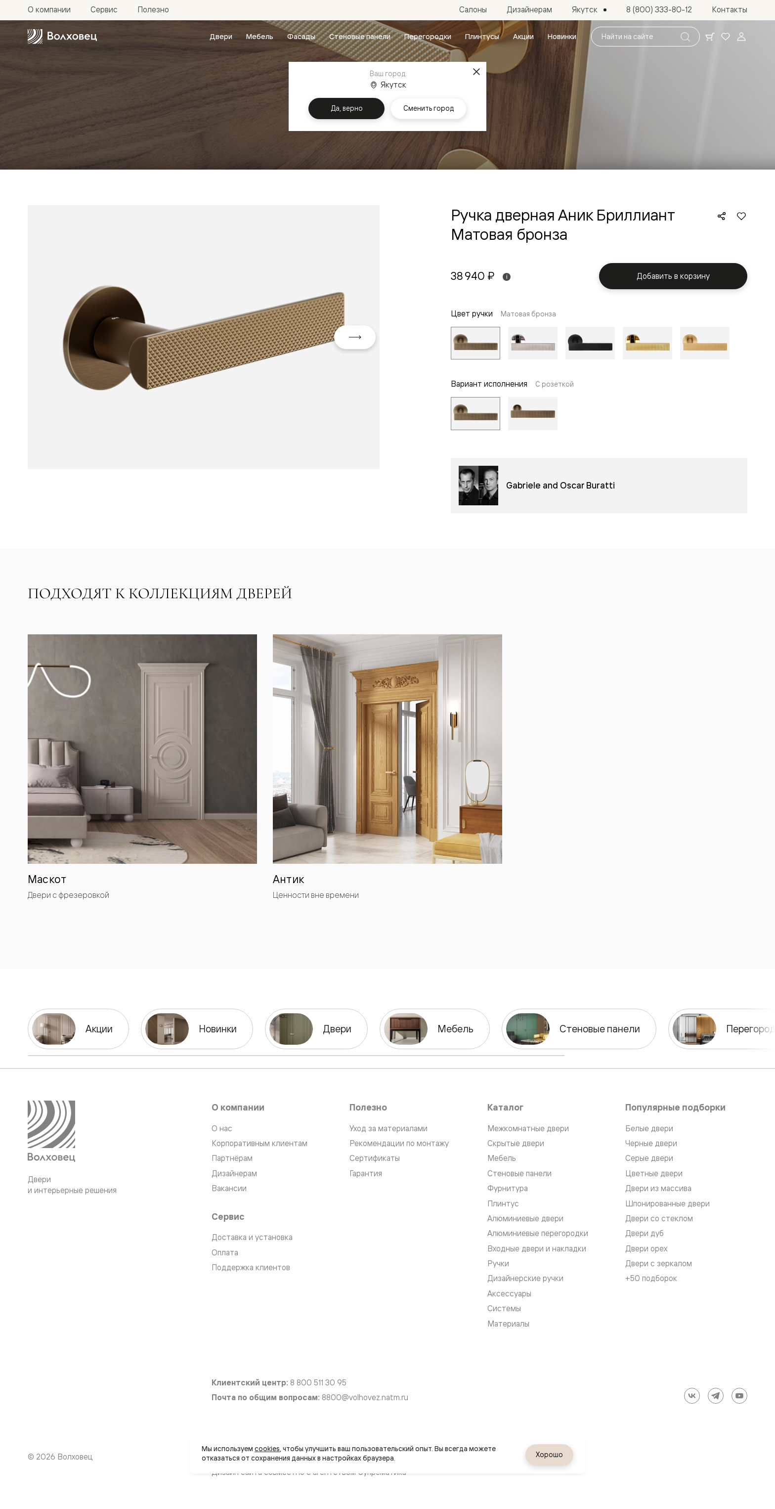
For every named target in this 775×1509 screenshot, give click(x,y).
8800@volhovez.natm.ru (365, 1397)
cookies (267, 1448)
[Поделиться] (722, 216)
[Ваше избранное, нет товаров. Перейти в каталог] (726, 37)
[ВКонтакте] (692, 1396)
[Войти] (741, 37)
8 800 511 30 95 (318, 1382)
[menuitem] (221, 36)
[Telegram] (716, 1396)
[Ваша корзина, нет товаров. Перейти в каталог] (710, 37)
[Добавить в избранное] (741, 216)
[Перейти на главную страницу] (62, 36)
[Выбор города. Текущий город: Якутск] (589, 10)
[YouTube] (739, 1396)
